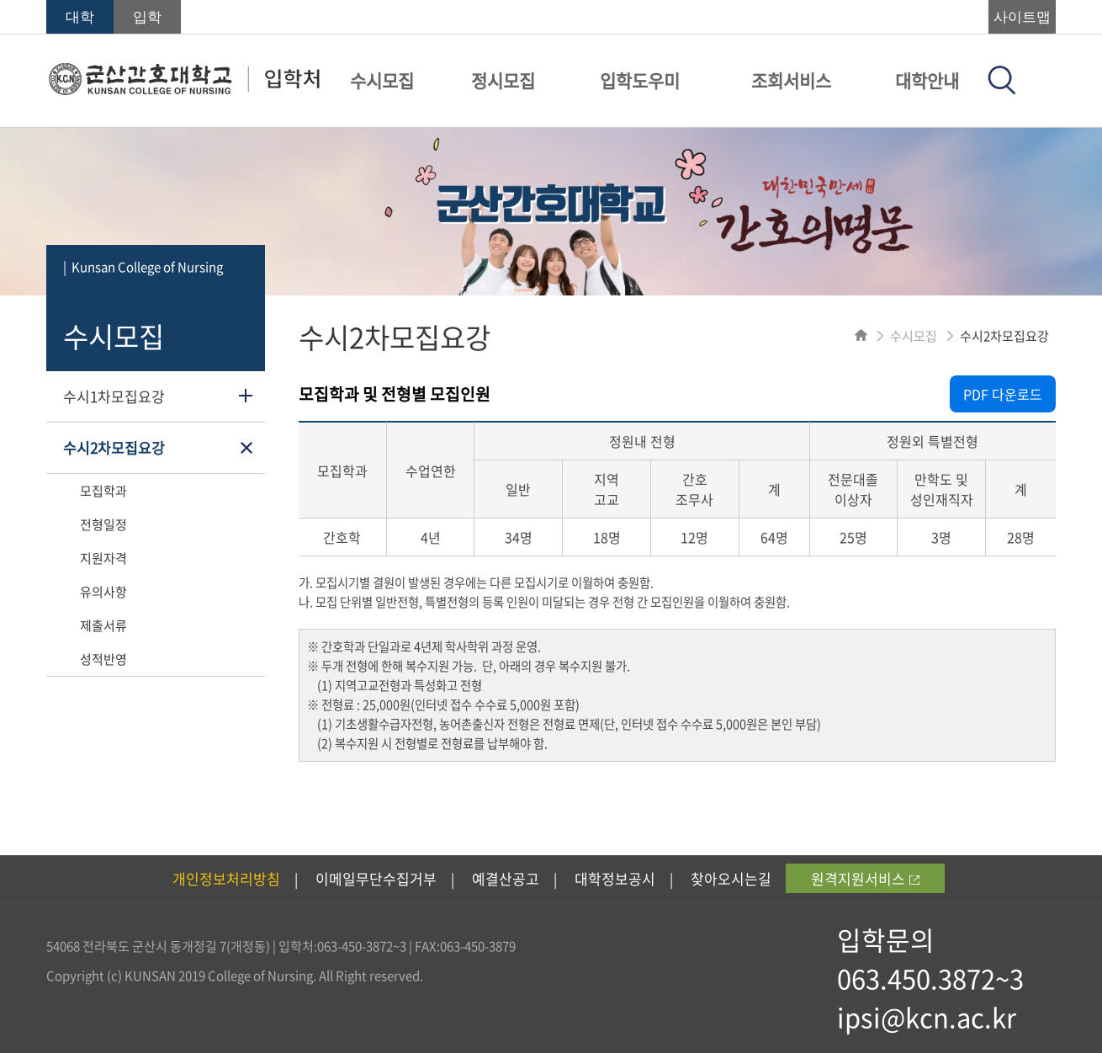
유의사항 (103, 591)
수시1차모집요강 (114, 396)
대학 (80, 17)
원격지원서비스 (865, 878)
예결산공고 (505, 878)
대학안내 (927, 80)
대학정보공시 (615, 878)
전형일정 (103, 524)
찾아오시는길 (731, 878)
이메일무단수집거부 (376, 878)
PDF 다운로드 (1002, 394)
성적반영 (103, 659)
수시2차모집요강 (114, 447)
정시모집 (503, 80)
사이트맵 (1022, 17)
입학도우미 (640, 80)
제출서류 (103, 625)
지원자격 (103, 558)
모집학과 (103, 490)
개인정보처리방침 (226, 878)
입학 (147, 17)
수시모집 (382, 80)
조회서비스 (791, 80)
